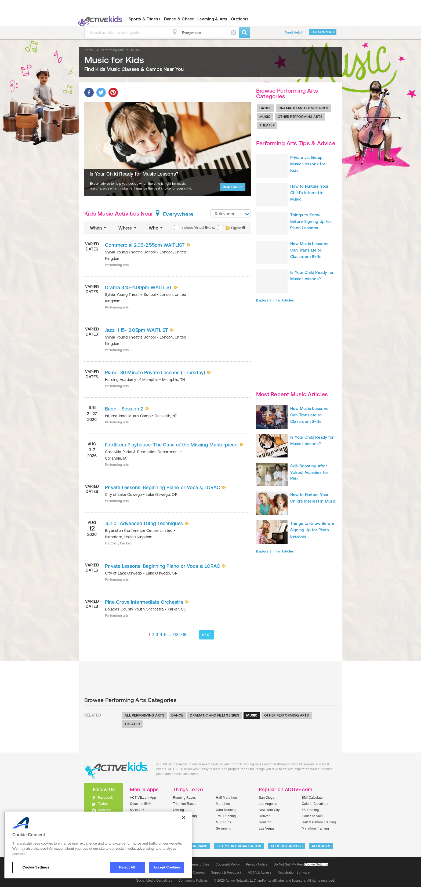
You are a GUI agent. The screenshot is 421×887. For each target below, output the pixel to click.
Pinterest (104, 810)
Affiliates (321, 846)
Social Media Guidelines (154, 880)
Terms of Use (199, 864)
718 (175, 634)
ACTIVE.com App (143, 797)
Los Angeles (268, 804)
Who (156, 228)
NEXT (206, 635)
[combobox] (230, 213)
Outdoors (240, 19)
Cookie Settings (316, 864)
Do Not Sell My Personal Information (301, 864)
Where (127, 228)
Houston (265, 822)
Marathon (223, 804)
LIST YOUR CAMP (193, 846)
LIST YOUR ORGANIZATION (239, 846)
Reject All (127, 867)
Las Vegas (266, 828)
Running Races (184, 797)
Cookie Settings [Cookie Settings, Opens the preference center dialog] (35, 867)
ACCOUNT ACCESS (286, 846)
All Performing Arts (144, 715)
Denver (264, 816)
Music (264, 117)
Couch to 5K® (140, 804)
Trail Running (226, 816)
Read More (233, 187)
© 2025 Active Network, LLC (235, 880)
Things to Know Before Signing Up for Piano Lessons (310, 221)
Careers (199, 872)
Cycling (178, 810)
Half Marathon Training (319, 822)
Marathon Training (315, 828)
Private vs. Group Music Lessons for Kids (307, 164)
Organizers (322, 32)
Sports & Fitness (145, 19)
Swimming (223, 828)
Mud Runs (223, 822)
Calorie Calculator (315, 804)
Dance (265, 108)
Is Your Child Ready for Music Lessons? (134, 174)
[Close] (184, 817)
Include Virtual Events (194, 227)
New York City (269, 810)
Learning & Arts (212, 19)
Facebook (105, 797)
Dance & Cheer (179, 19)
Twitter (103, 804)
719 (183, 634)
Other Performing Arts (300, 117)
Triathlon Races (184, 804)
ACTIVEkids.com (99, 19)
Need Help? (294, 32)
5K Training (310, 810)
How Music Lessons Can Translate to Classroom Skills (309, 250)
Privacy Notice (256, 864)
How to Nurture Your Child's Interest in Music (309, 192)
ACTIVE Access (259, 872)
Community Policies (193, 880)
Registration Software (294, 872)
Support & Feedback (226, 872)
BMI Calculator (313, 797)
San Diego (266, 797)
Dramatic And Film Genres (303, 108)
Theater (267, 125)
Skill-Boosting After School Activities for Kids (309, 472)
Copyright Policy (227, 864)
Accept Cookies (166, 867)
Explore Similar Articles (275, 300)
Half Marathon (226, 797)
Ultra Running (226, 810)
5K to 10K (137, 810)
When (98, 228)
